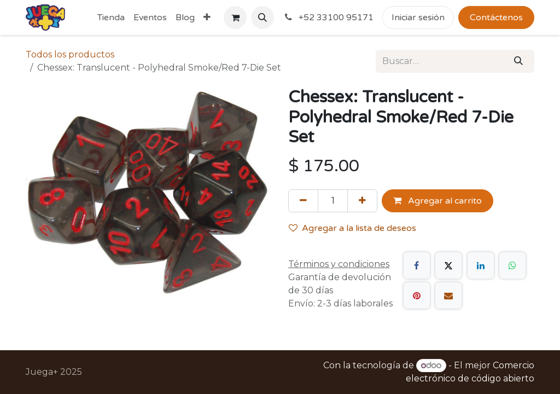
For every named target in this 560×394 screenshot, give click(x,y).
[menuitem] (111, 17)
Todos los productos (70, 54)
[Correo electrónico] (448, 295)
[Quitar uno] (303, 200)
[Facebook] (417, 265)
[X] (448, 265)
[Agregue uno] (362, 200)
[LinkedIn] (481, 265)
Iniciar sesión (418, 17)
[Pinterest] (417, 295)
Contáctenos (496, 17)
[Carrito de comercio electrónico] (235, 17)
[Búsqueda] (518, 61)
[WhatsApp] (512, 265)
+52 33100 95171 (328, 17)
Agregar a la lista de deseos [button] (352, 228)
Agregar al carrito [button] (437, 200)
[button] (262, 17)
